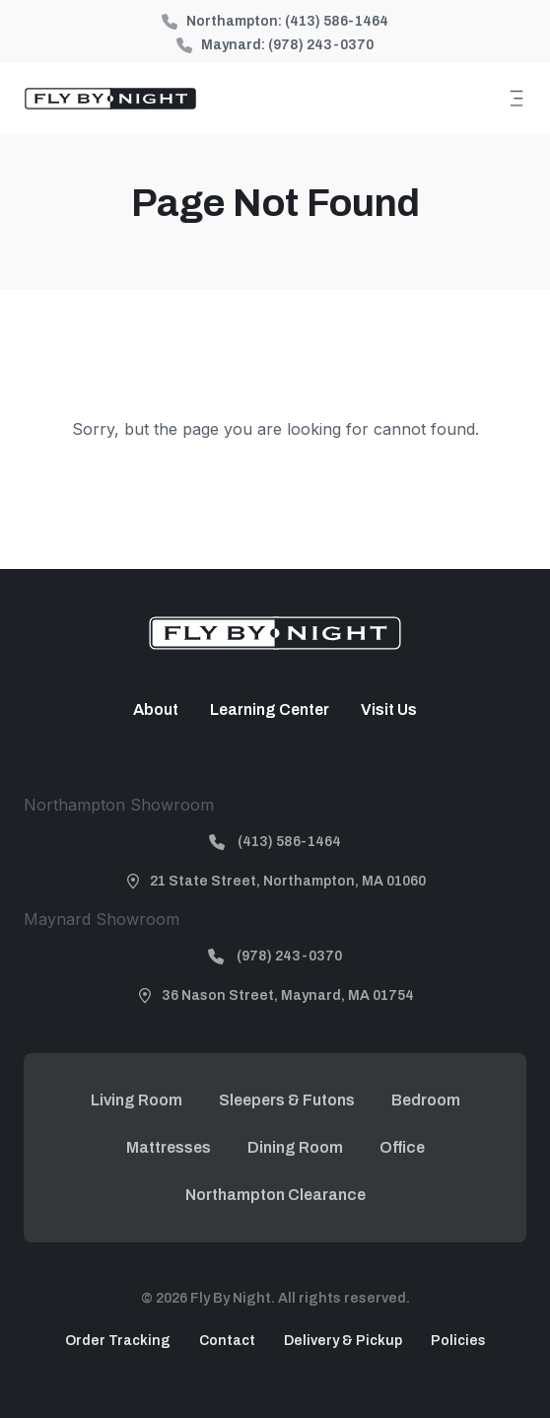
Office (402, 1147)
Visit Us (389, 709)
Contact (227, 1340)
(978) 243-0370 (321, 44)
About (155, 709)
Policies (458, 1340)
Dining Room (295, 1147)
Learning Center (269, 709)
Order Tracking (118, 1340)
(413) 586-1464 (336, 21)
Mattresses (168, 1147)
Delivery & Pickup (343, 1340)
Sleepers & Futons (287, 1100)
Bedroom (425, 1100)
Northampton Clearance (275, 1194)
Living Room (136, 1100)
